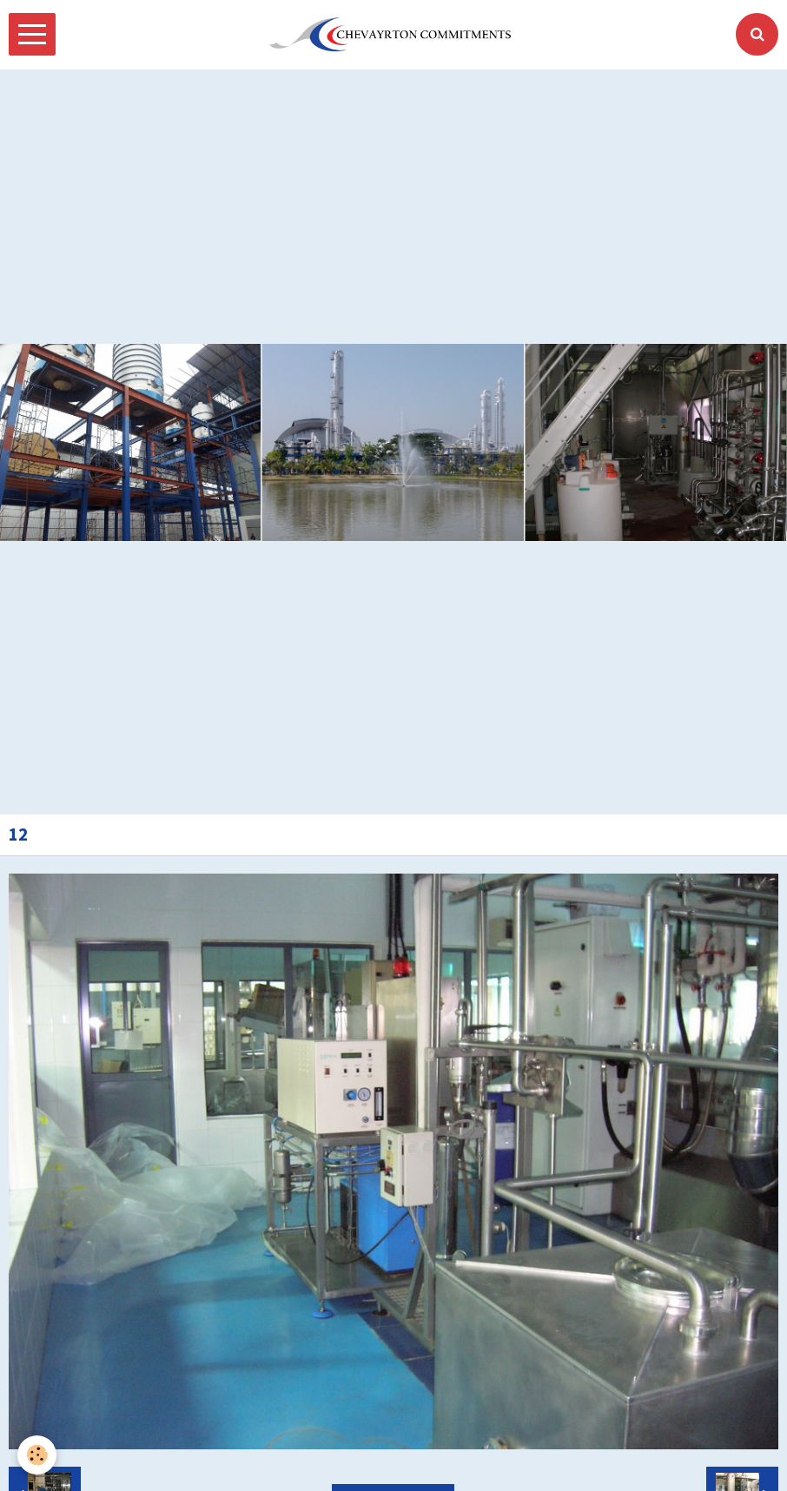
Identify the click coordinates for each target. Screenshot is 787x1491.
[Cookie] (36, 1455)
